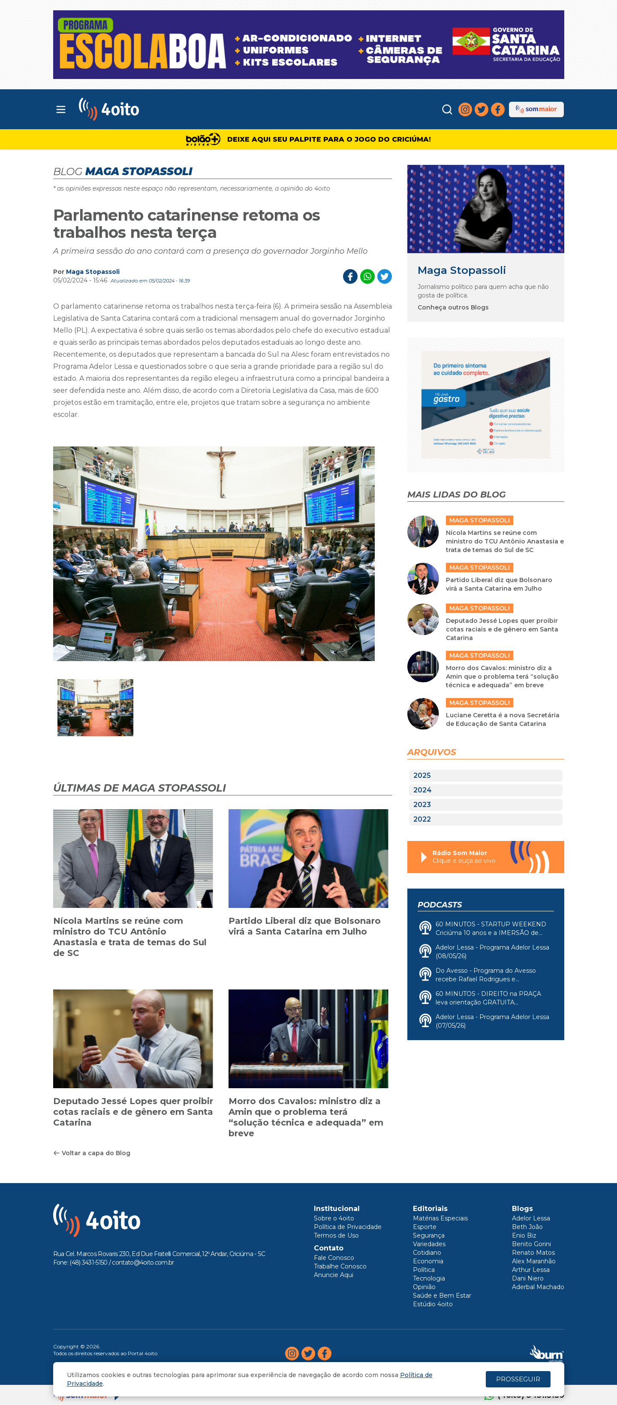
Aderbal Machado (538, 1287)
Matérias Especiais (440, 1218)
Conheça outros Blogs (453, 307)
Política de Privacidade (348, 1227)
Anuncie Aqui (333, 1275)
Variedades (429, 1244)
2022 (422, 819)
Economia (428, 1261)
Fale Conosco (334, 1258)
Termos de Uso (336, 1235)
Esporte (424, 1227)
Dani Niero (528, 1278)
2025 (422, 775)
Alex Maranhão (534, 1261)
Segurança (429, 1235)
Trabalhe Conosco (340, 1266)
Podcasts (440, 905)
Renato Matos (533, 1252)
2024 (422, 790)
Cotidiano (427, 1252)
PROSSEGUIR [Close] (518, 1379)
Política (424, 1270)
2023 (422, 805)
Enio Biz (524, 1235)
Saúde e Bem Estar (442, 1295)
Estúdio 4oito (433, 1304)
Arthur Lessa (531, 1270)
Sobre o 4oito (334, 1218)
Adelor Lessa (531, 1218)
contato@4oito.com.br (143, 1262)
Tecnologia (429, 1278)
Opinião (424, 1287)
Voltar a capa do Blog (91, 1153)
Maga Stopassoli (93, 272)
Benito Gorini (531, 1244)
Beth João (527, 1227)
